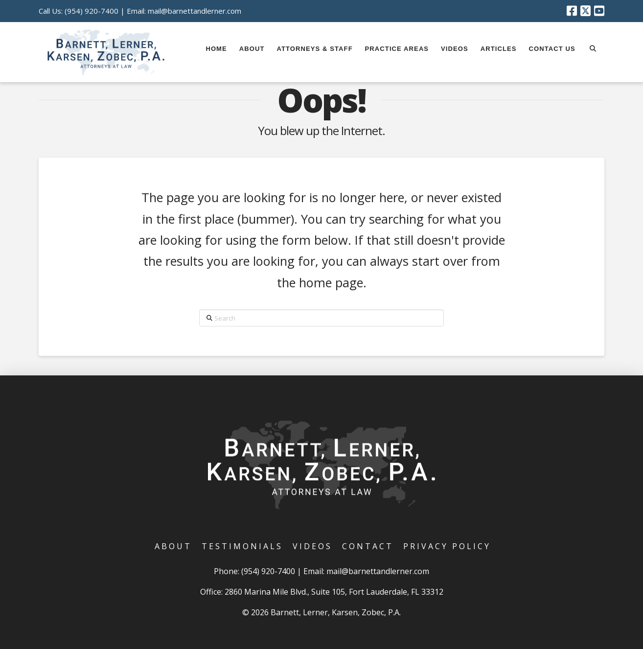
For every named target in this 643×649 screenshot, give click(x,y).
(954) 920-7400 (91, 11)
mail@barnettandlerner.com (194, 11)
